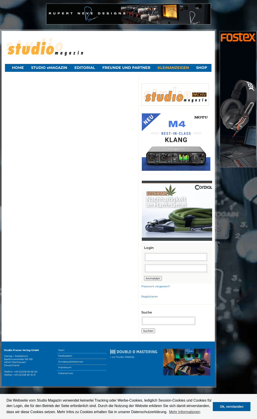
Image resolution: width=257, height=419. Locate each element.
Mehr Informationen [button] (184, 412)
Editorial (84, 68)
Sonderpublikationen (70, 361)
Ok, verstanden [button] (231, 406)
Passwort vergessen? (155, 286)
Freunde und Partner (126, 68)
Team (61, 350)
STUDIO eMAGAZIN (49, 68)
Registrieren (149, 296)
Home (18, 68)
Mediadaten (65, 355)
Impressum (64, 367)
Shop (201, 68)
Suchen (148, 330)
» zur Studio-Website (122, 357)
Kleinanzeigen (173, 68)
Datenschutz (65, 373)
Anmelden (153, 278)
